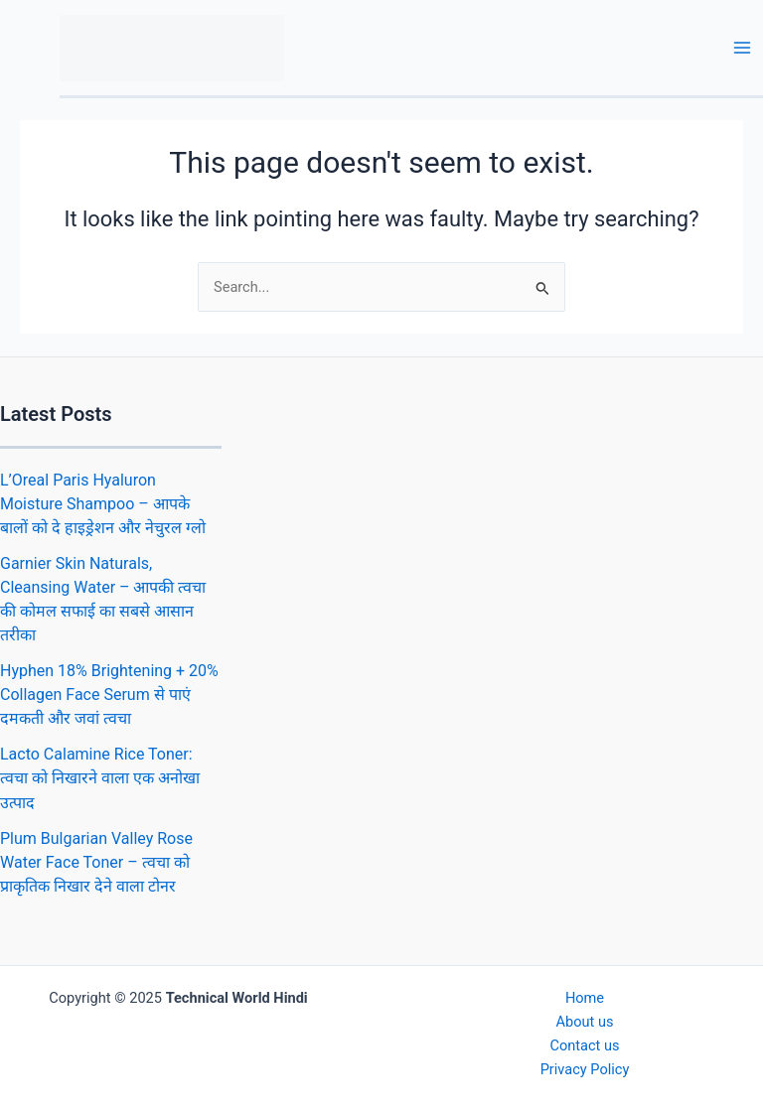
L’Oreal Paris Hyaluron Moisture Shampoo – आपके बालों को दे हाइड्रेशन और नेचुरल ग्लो (103, 504)
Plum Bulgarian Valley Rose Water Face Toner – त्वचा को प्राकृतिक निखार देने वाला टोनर (96, 862)
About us (585, 1022)
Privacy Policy (585, 1069)
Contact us (584, 1045)
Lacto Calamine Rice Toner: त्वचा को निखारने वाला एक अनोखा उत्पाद (100, 778)
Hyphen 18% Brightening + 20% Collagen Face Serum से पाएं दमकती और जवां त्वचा (109, 694)
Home (584, 998)
